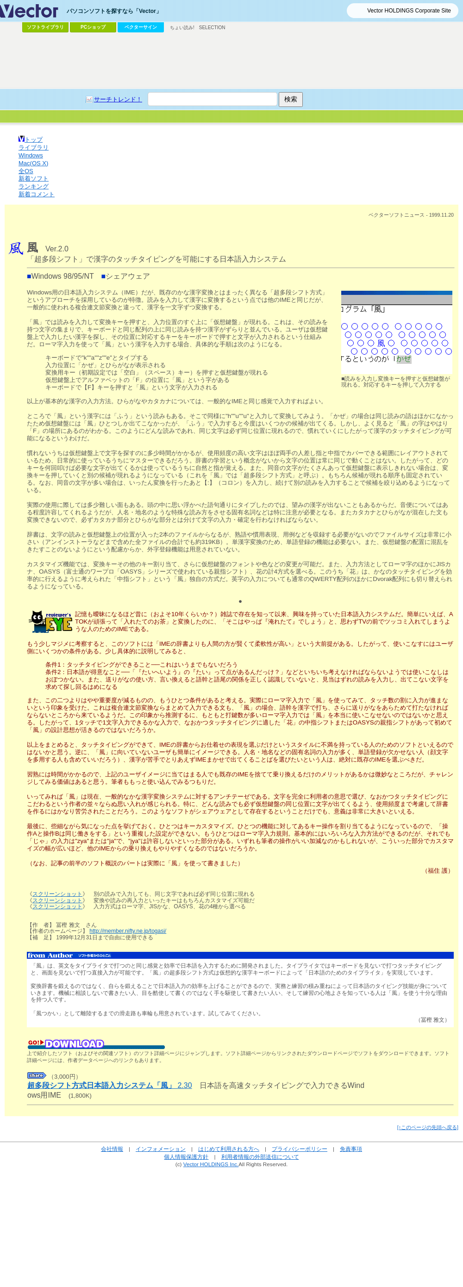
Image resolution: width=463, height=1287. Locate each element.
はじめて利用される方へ (228, 1149)
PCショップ (93, 27)
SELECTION (212, 27)
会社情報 (112, 1149)
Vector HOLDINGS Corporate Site (409, 10)
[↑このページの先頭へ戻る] (427, 1127)
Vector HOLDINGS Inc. (211, 1164)
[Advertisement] (231, 60)
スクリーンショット (57, 894)
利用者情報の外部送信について (260, 1157)
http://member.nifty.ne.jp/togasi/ (127, 931)
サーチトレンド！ (118, 99)
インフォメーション (161, 1149)
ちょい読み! (182, 27)
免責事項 (351, 1149)
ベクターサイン (141, 27)
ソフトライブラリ (45, 27)
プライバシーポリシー (299, 1149)
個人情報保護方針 (186, 1157)
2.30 (109, 1085)
